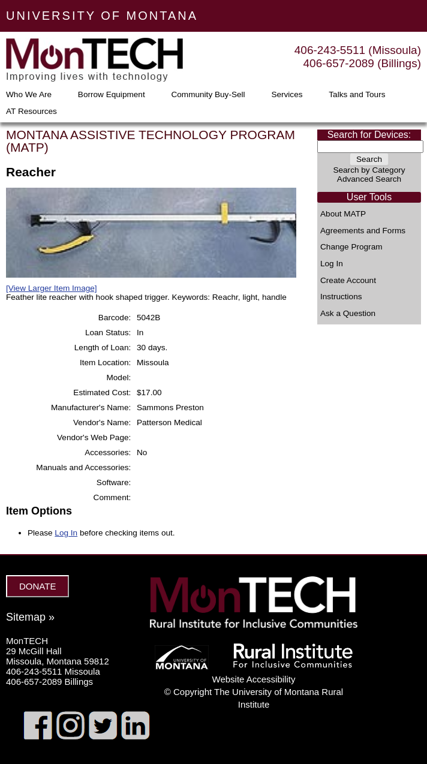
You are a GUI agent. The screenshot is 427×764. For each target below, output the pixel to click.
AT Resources (31, 111)
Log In (331, 264)
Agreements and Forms (362, 231)
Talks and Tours (357, 95)
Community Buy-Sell (208, 95)
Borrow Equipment (111, 95)
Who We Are (29, 95)
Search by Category (369, 170)
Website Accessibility (254, 679)
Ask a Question (347, 313)
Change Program (351, 247)
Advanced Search (369, 179)
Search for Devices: (369, 135)
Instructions (341, 297)
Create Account (348, 280)
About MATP (343, 214)
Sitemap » (30, 617)
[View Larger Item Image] (51, 288)
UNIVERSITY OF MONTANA (102, 15)
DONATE (37, 586)
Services (286, 95)
